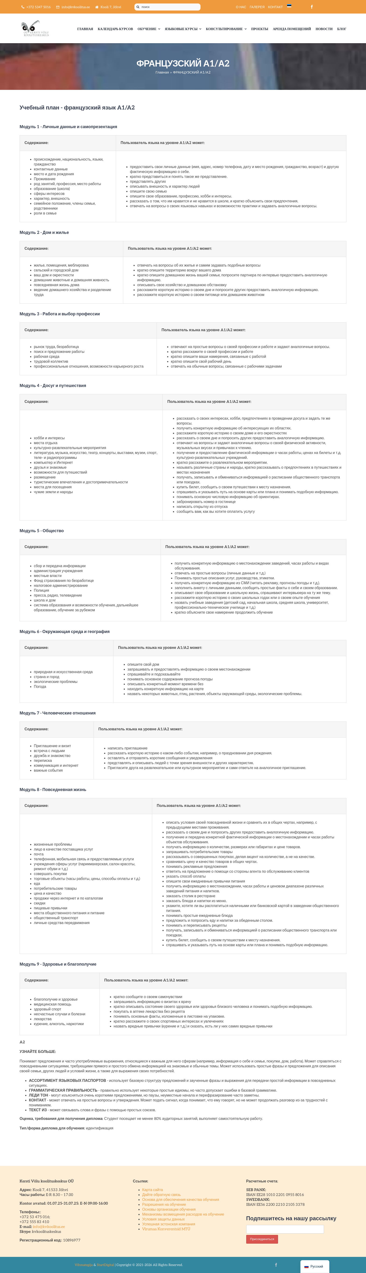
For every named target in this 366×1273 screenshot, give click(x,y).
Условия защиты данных (163, 1219)
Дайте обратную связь (161, 1195)
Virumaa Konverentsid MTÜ (166, 1229)
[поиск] (167, 7)
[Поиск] (137, 7)
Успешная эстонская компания (168, 1224)
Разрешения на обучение (164, 1205)
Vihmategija (84, 1265)
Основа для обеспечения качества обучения (180, 1200)
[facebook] (312, 7)
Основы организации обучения (169, 1209)
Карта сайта (152, 1190)
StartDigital (105, 1265)
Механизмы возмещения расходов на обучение (183, 1214)
